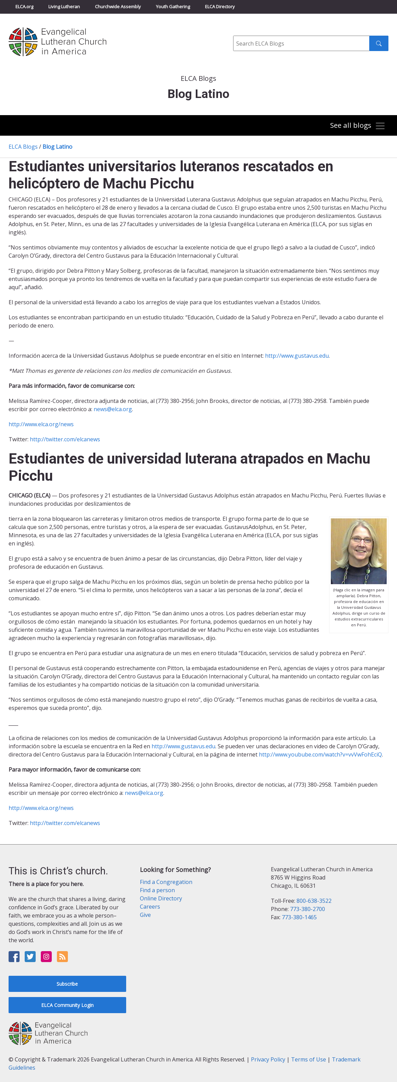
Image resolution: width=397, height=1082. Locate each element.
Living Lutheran (64, 6)
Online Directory (161, 898)
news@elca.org (113, 409)
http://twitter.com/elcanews (65, 439)
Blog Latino (57, 146)
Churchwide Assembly (118, 6)
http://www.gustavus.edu (297, 355)
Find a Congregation (166, 882)
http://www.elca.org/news (41, 424)
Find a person (157, 890)
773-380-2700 (307, 909)
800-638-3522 (314, 901)
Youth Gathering (173, 6)
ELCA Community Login (67, 1005)
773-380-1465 (299, 917)
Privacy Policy (268, 1059)
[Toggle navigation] (357, 126)
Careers (150, 906)
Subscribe (67, 984)
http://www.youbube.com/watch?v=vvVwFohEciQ (320, 754)
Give (145, 915)
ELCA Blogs (23, 146)
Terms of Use (308, 1059)
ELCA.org (24, 6)
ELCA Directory (220, 6)
